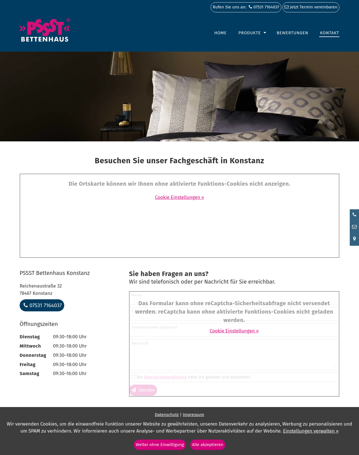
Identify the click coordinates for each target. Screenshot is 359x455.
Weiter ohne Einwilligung (160, 444)
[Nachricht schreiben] (354, 227)
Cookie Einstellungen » (179, 197)
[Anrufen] (354, 214)
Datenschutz (167, 414)
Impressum (193, 414)
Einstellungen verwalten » (311, 431)
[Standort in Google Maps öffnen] (354, 239)
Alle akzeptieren (207, 444)
